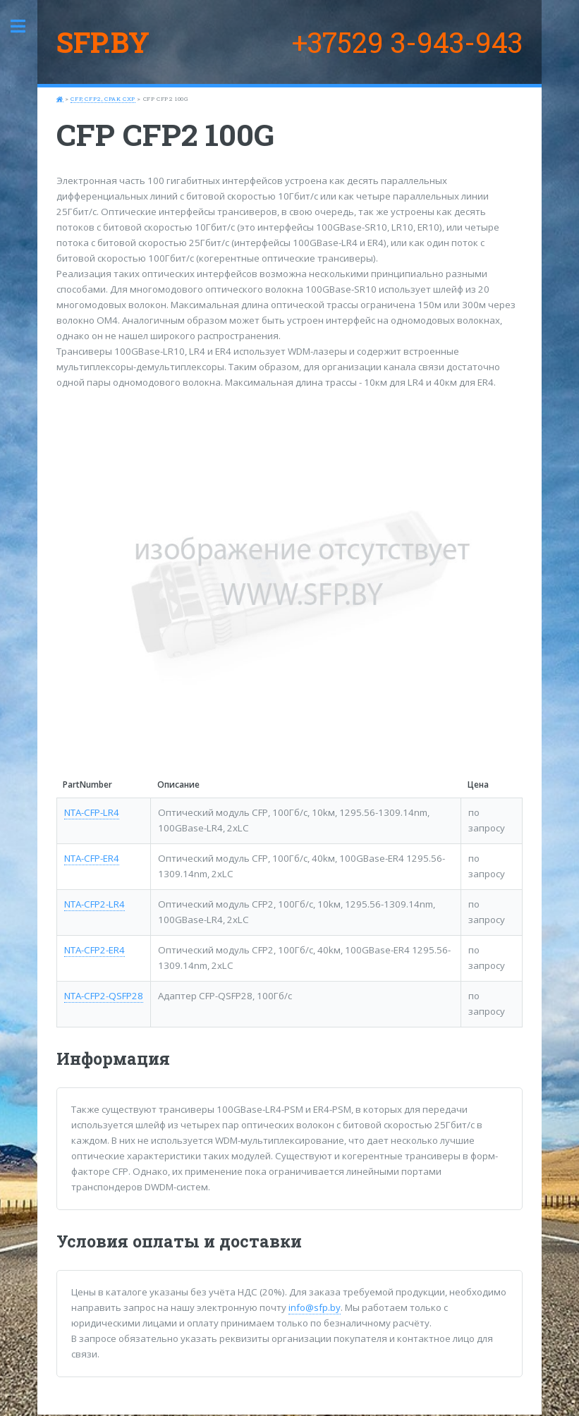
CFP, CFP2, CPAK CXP (103, 98)
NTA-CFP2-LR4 (94, 904)
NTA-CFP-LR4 (91, 812)
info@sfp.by (314, 1307)
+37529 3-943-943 (407, 42)
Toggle (25, 26)
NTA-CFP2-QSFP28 (103, 995)
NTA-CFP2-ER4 (94, 950)
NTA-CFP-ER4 (91, 858)
